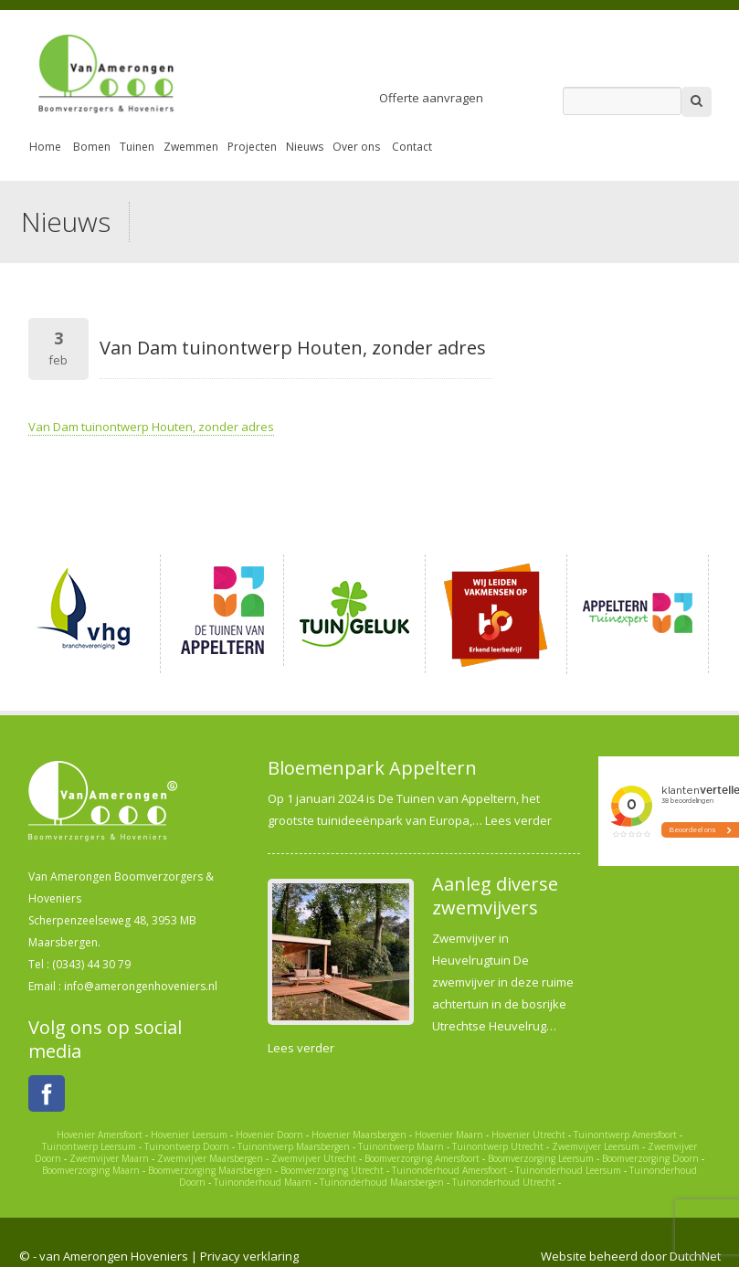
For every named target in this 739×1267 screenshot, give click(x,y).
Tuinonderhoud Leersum (568, 1170)
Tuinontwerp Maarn (401, 1146)
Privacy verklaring (249, 1256)
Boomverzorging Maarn (91, 1170)
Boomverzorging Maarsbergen (210, 1170)
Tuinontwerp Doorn (186, 1146)
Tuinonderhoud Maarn (262, 1182)
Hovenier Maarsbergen (358, 1134)
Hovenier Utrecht (528, 1134)
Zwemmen (191, 146)
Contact (412, 146)
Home (45, 146)
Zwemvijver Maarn (109, 1158)
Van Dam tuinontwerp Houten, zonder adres (151, 426)
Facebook (46, 1093)
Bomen (92, 146)
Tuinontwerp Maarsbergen (294, 1146)
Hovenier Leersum (189, 1134)
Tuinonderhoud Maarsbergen (382, 1182)
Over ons (356, 146)
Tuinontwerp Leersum (89, 1146)
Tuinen (137, 146)
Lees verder (518, 820)
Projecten (252, 146)
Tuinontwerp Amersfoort (625, 1134)
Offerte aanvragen (431, 98)
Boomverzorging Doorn (650, 1158)
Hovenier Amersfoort (100, 1134)
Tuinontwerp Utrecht (498, 1146)
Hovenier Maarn (449, 1134)
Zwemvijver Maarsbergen (210, 1158)
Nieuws (304, 146)
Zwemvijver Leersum (595, 1146)
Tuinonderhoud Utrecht (503, 1182)
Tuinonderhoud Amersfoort (449, 1170)
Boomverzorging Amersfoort (422, 1158)
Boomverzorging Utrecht (332, 1170)
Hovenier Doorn (269, 1134)
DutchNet (695, 1256)
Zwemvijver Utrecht (313, 1158)
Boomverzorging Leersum (541, 1158)
